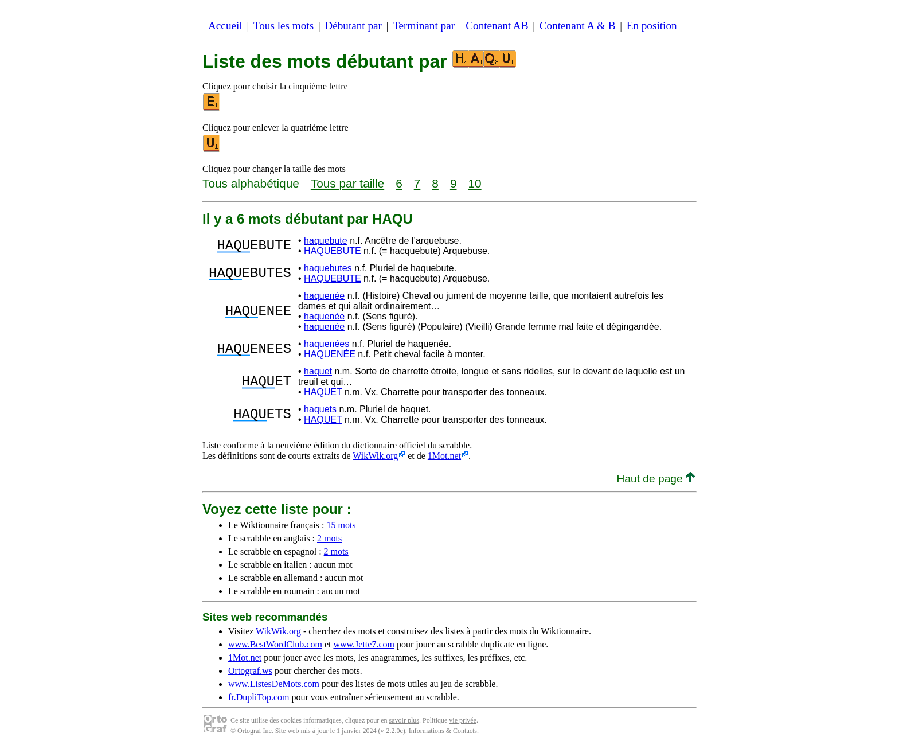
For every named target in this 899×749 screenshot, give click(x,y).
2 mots (329, 538)
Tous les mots (283, 25)
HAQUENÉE (329, 354)
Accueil (225, 25)
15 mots (340, 525)
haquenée (324, 296)
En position (652, 25)
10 (474, 183)
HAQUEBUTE (332, 251)
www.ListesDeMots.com (273, 684)
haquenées (326, 344)
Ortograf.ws (250, 671)
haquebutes (328, 268)
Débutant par (353, 25)
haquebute (325, 240)
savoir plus (404, 720)
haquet (318, 371)
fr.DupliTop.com (258, 697)
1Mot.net (444, 456)
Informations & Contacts (443, 731)
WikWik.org (375, 456)
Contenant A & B (578, 25)
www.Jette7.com (363, 644)
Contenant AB (497, 25)
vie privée (462, 720)
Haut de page (655, 479)
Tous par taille (347, 183)
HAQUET (323, 392)
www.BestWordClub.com (275, 644)
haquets (320, 409)
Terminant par (424, 25)
